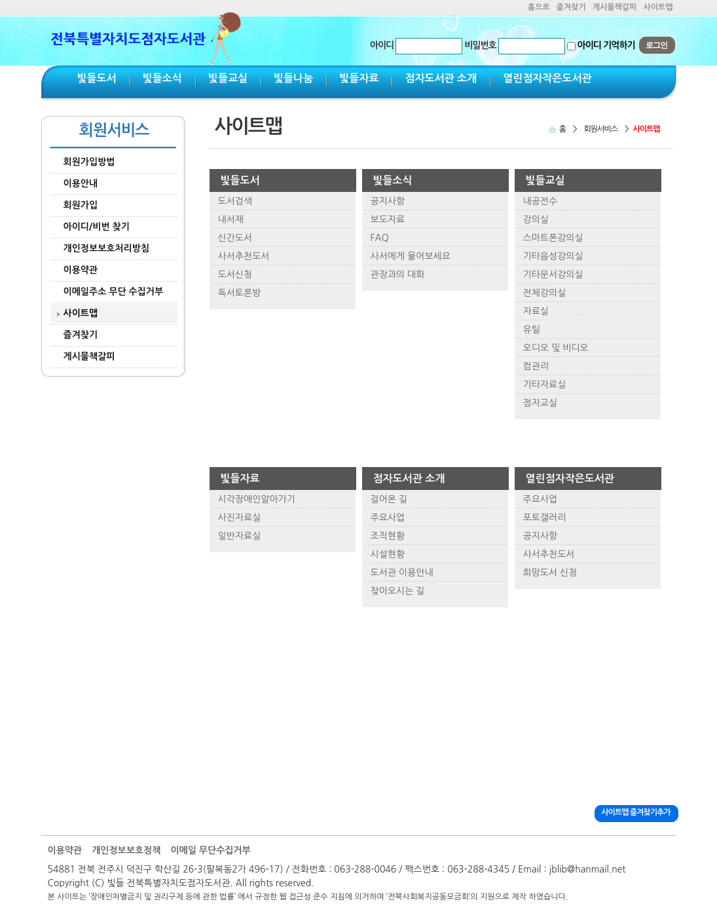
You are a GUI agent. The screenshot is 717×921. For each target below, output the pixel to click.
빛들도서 (97, 78)
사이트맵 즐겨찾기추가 (635, 812)
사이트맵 (657, 7)
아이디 (382, 45)
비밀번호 (480, 45)
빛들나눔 (293, 78)
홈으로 (539, 7)
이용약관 (65, 850)
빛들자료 (358, 78)
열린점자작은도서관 (547, 78)
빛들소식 (162, 78)
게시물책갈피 (615, 7)
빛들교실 (228, 78)
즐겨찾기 (571, 7)
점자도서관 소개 (441, 78)
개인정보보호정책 (126, 850)
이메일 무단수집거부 (210, 850)
